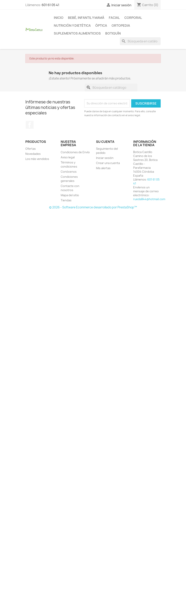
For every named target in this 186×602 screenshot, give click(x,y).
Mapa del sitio (70, 195)
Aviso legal (68, 157)
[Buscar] (140, 41)
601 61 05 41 (50, 5)
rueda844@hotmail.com (149, 199)
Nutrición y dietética (72, 25)
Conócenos (69, 171)
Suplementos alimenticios (77, 33)
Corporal (133, 18)
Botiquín (113, 33)
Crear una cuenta (108, 163)
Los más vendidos (37, 159)
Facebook (30, 125)
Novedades (33, 154)
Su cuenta (105, 142)
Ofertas (30, 148)
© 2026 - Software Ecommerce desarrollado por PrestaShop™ (93, 207)
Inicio (58, 18)
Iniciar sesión (105, 158)
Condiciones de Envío (75, 152)
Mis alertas (103, 168)
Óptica (101, 25)
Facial (114, 18)
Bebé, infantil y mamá (86, 18)
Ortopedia (121, 25)
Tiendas (66, 200)
